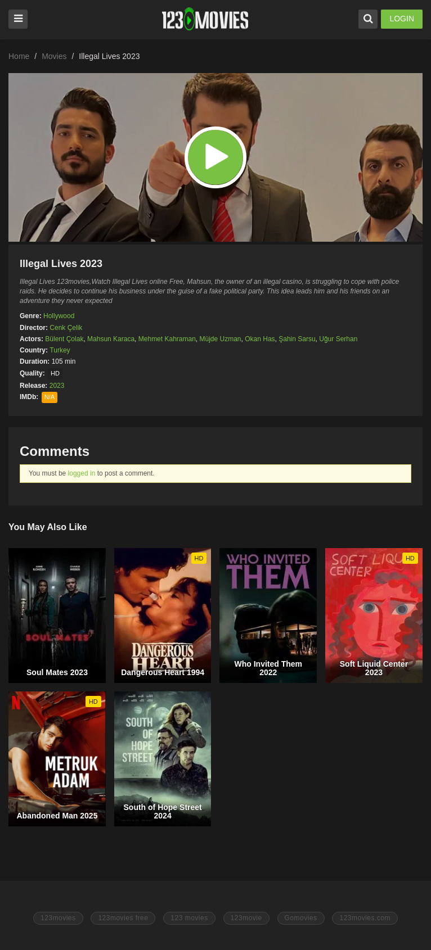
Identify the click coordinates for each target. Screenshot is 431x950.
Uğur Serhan (338, 339)
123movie (246, 918)
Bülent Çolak (64, 339)
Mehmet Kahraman (167, 339)
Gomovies (301, 918)
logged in (82, 473)
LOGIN (401, 18)
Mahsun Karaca (110, 339)
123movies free (123, 918)
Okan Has (260, 339)
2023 (57, 386)
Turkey (60, 350)
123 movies (189, 918)
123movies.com (364, 918)
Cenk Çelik (66, 328)
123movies (58, 918)
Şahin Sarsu (297, 339)
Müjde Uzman (220, 339)
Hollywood (58, 316)
